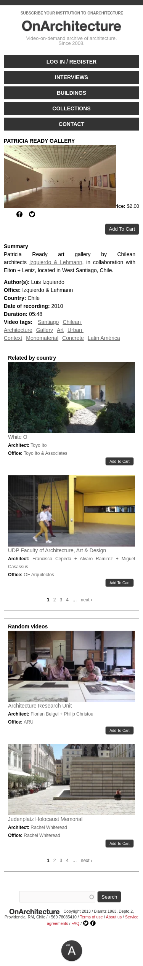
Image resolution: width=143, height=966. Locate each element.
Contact (71, 124)
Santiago (48, 322)
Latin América (104, 338)
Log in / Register (71, 62)
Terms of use (91, 917)
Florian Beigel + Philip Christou (62, 714)
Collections (71, 108)
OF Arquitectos (39, 574)
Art (60, 330)
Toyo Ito (39, 445)
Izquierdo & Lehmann (55, 262)
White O (17, 437)
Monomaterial (42, 338)
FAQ (75, 923)
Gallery (44, 330)
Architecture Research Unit (40, 706)
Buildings (71, 93)
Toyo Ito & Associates (45, 453)
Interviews (71, 77)
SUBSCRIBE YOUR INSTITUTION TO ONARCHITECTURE (72, 13)
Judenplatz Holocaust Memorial (45, 819)
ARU (28, 722)
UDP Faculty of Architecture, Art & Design (57, 550)
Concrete (73, 338)
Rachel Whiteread (49, 827)
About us (114, 917)
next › (86, 600)
